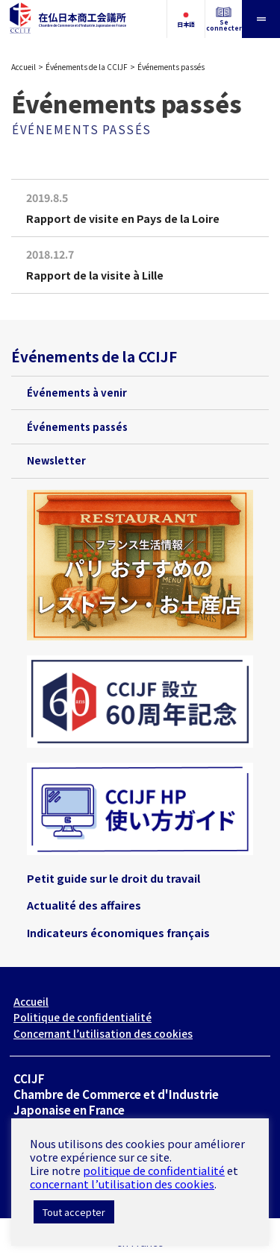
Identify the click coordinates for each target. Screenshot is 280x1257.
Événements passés (77, 427)
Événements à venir (77, 392)
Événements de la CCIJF (87, 66)
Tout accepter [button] (74, 1212)
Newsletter (56, 460)
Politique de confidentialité (82, 1016)
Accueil (23, 66)
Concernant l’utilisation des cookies (103, 1033)
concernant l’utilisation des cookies (122, 1183)
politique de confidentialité (154, 1170)
